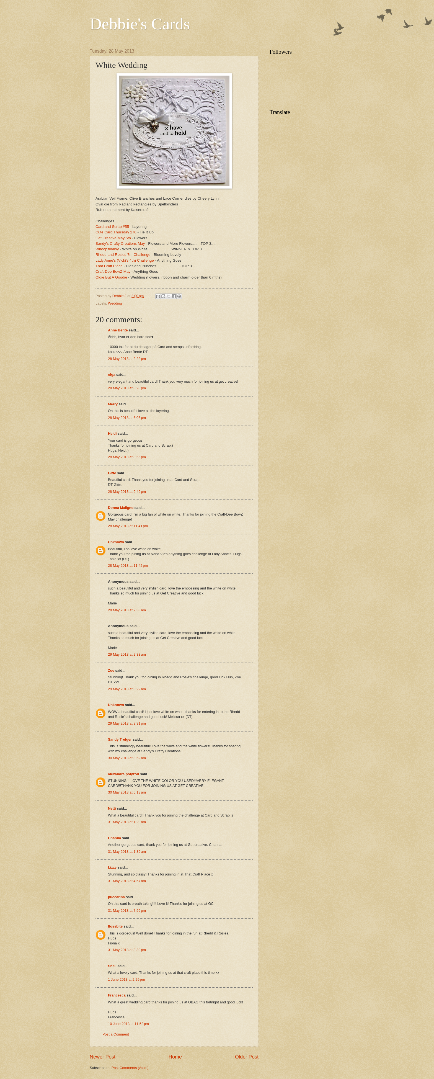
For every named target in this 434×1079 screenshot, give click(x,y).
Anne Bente (118, 330)
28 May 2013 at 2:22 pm (127, 359)
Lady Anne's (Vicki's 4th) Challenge (124, 260)
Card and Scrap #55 (112, 227)
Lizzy (112, 867)
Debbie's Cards (140, 24)
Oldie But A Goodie (111, 277)
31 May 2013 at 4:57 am (127, 881)
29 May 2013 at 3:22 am (127, 689)
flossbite (115, 926)
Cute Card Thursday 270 (115, 232)
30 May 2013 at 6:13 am (127, 792)
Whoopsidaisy (107, 249)
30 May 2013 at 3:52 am (127, 758)
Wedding (115, 303)
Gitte (112, 473)
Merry (113, 404)
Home (175, 1057)
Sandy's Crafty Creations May (120, 243)
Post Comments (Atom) (130, 1068)
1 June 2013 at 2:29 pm (126, 979)
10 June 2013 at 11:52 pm (128, 1024)
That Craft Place (109, 266)
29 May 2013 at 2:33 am (127, 610)
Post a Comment (115, 1034)
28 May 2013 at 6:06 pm (127, 418)
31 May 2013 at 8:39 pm (127, 950)
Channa (114, 838)
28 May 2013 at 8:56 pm (127, 457)
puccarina (116, 897)
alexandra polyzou (123, 774)
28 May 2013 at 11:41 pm (128, 526)
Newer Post (102, 1057)
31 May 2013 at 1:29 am (127, 822)
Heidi (112, 433)
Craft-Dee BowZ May (112, 271)
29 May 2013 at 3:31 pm (127, 723)
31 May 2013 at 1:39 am (127, 851)
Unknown (116, 542)
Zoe (111, 670)
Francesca (117, 995)
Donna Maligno (120, 508)
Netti (112, 808)
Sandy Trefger (120, 739)
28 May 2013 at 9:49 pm (127, 492)
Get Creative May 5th (113, 238)
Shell (112, 966)
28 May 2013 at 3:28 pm (127, 388)
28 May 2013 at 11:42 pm (128, 565)
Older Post (247, 1057)
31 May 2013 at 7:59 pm (127, 910)
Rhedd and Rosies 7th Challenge (122, 255)
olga (111, 374)
